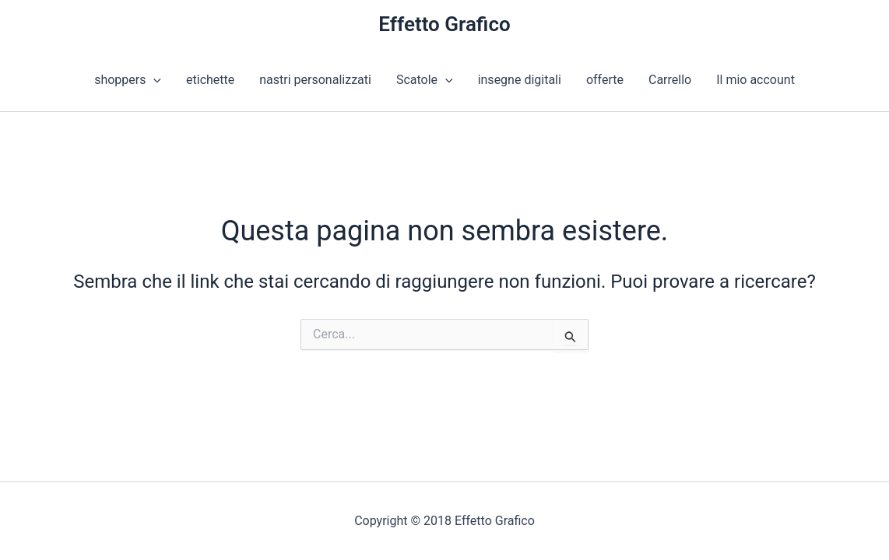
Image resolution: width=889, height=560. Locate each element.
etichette (210, 79)
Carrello (669, 79)
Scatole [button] (424, 80)
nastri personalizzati (315, 79)
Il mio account (755, 79)
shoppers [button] (127, 80)
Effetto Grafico (444, 24)
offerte (605, 79)
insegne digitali (519, 79)
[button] (153, 80)
